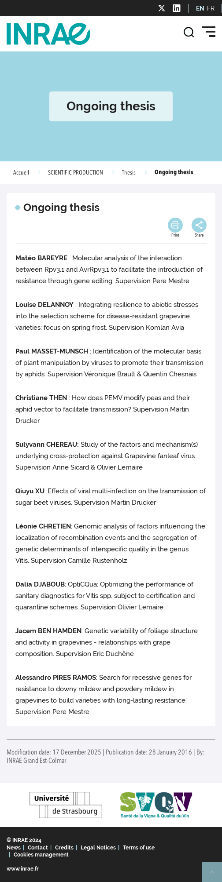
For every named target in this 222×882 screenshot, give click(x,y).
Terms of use (139, 848)
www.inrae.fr (23, 869)
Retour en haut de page (216, 876)
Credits (64, 848)
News (14, 848)
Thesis (129, 173)
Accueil (21, 173)
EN (200, 8)
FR (211, 8)
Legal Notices (98, 848)
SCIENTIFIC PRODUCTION (75, 173)
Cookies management (41, 855)
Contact (38, 848)
